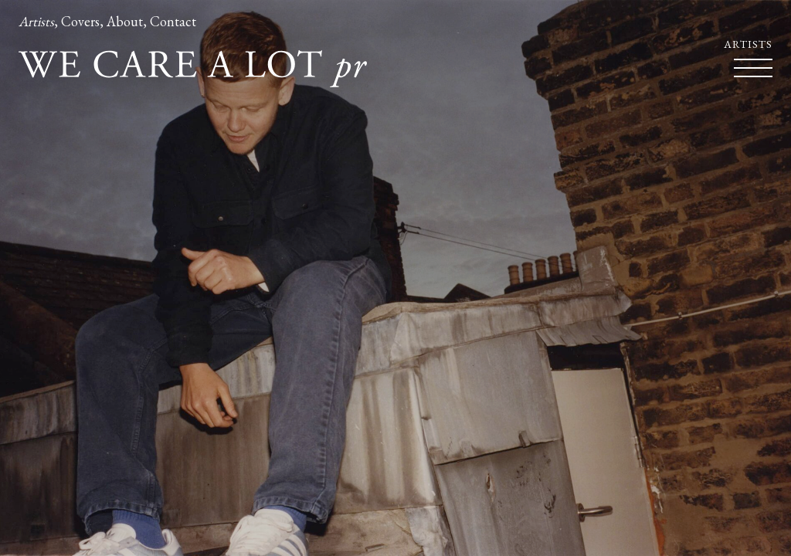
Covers (80, 21)
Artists (36, 21)
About (125, 21)
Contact (173, 21)
